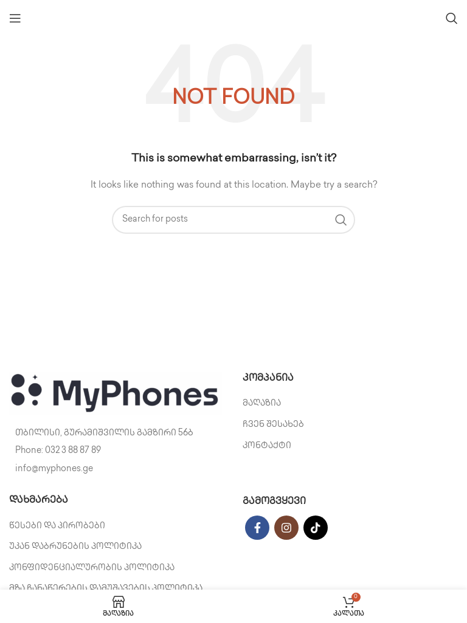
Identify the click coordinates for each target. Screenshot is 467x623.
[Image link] (115, 393)
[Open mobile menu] (15, 18)
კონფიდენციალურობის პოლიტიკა (92, 568)
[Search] (452, 18)
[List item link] (116, 451)
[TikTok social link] (315, 528)
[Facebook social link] (257, 528)
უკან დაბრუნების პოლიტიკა (75, 546)
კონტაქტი (267, 446)
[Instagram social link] (286, 528)
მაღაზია (262, 403)
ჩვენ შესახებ (273, 424)
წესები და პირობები (57, 526)
